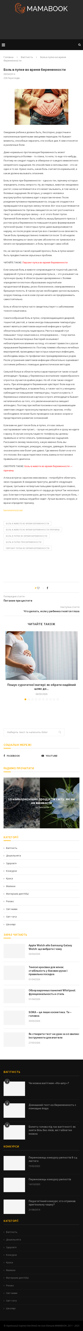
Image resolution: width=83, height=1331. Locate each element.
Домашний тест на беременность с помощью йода (52, 1107)
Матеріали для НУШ (17, 893)
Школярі (11, 924)
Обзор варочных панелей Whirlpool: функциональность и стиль (52, 992)
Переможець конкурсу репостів (50, 1179)
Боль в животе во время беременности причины (33, 529)
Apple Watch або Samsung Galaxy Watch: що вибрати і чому (50, 947)
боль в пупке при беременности (23, 542)
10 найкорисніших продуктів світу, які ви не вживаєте (41, 801)
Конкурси (11, 870)
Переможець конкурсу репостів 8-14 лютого (53, 1159)
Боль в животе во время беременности (27, 523)
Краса (9, 878)
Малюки (10, 886)
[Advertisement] (41, 28)
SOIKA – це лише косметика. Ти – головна (50, 1014)
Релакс (10, 901)
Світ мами (11, 909)
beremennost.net (13, 510)
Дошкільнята (13, 855)
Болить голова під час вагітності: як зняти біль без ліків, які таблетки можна (52, 1130)
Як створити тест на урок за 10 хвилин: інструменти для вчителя (54, 1036)
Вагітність (27, 57)
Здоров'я (11, 863)
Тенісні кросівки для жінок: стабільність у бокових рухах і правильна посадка (48, 971)
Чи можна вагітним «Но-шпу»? (49, 1083)
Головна (8, 57)
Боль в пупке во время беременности (26, 536)
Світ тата (11, 916)
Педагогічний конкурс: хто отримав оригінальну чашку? (52, 1203)
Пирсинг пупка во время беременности (27, 548)
